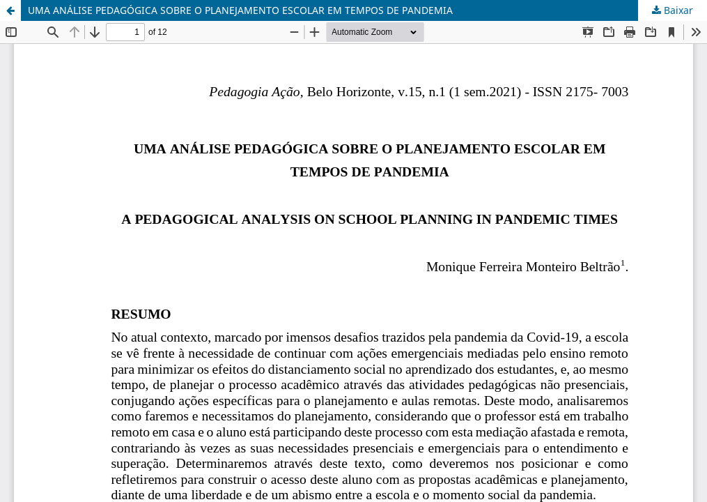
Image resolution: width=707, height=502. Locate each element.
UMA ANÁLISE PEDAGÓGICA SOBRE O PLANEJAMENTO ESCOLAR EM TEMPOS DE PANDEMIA (240, 10)
